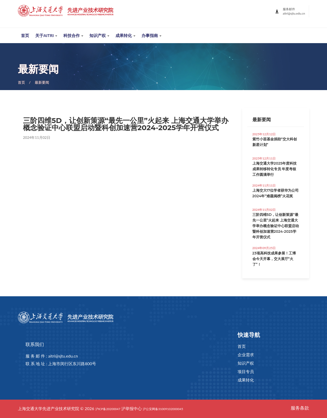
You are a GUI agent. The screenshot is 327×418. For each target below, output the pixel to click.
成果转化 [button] (125, 35)
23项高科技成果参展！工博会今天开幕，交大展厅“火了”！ (274, 259)
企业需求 (246, 354)
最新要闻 (42, 82)
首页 (25, 35)
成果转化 (246, 379)
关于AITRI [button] (46, 35)
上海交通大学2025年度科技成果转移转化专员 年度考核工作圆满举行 (274, 169)
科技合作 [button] (73, 35)
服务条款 (300, 408)
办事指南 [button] (151, 35)
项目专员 (246, 371)
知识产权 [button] (99, 35)
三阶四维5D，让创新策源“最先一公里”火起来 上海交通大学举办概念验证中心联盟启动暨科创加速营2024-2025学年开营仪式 (275, 225)
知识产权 (246, 363)
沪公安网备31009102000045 (163, 409)
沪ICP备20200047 (107, 409)
